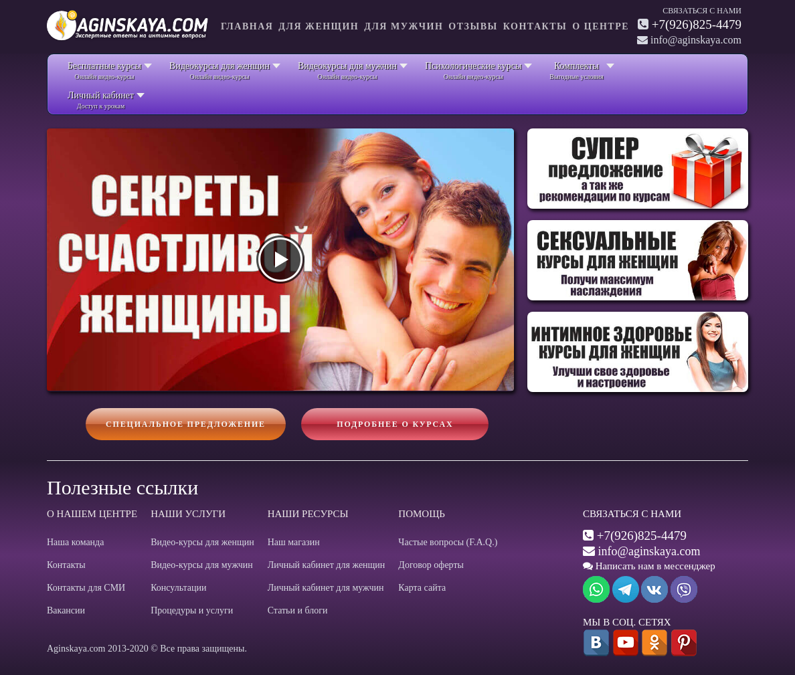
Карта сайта (422, 588)
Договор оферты (431, 565)
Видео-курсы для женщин (202, 542)
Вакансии (66, 610)
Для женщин (318, 26)
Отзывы (472, 26)
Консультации (178, 588)
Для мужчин (403, 26)
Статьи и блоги (298, 610)
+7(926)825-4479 (696, 24)
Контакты (535, 26)
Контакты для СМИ (86, 588)
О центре (600, 26)
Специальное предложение (186, 424)
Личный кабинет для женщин (326, 565)
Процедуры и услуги (192, 610)
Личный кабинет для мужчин (326, 588)
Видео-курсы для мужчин (202, 565)
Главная (247, 26)
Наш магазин (294, 542)
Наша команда (75, 542)
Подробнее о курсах (395, 424)
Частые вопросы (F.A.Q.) (447, 542)
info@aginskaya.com (649, 551)
